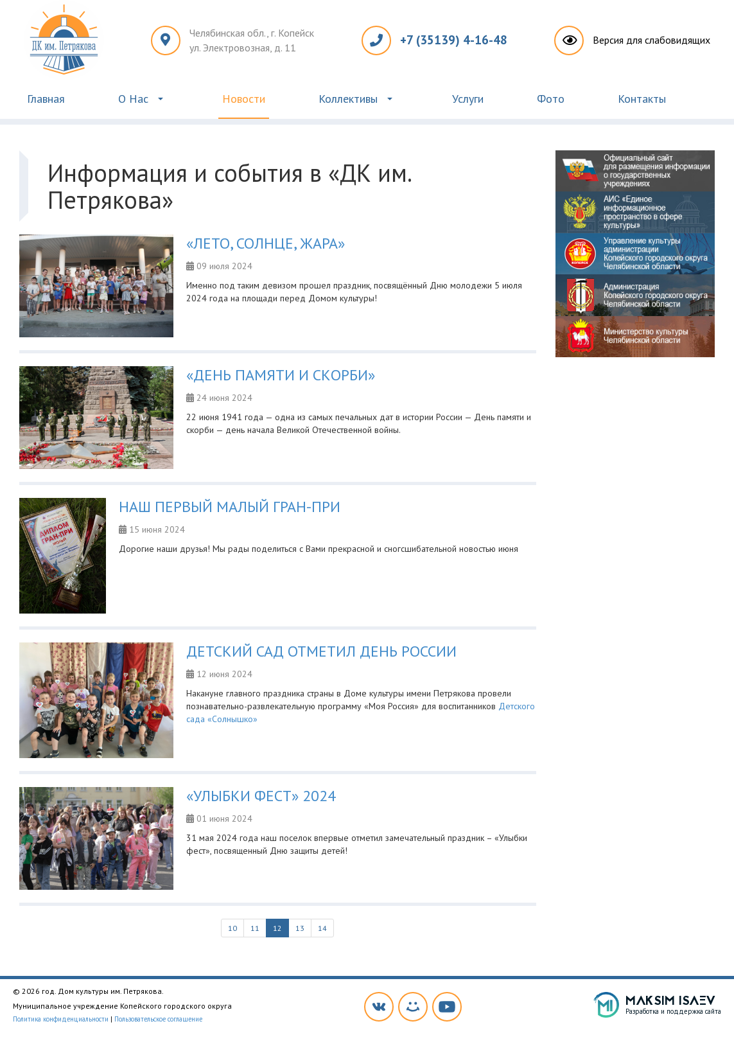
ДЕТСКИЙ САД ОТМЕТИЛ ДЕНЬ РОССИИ (321, 651)
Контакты (642, 98)
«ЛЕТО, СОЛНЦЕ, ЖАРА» (265, 243)
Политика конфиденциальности (61, 1018)
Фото (550, 98)
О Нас (133, 98)
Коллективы (348, 98)
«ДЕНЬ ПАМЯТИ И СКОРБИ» (280, 375)
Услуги (468, 98)
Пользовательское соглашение (158, 1018)
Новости (243, 98)
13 (299, 928)
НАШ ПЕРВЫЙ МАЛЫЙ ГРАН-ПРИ (229, 507)
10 (232, 928)
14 (322, 928)
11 (254, 928)
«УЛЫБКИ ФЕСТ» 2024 (261, 796)
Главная (46, 98)
